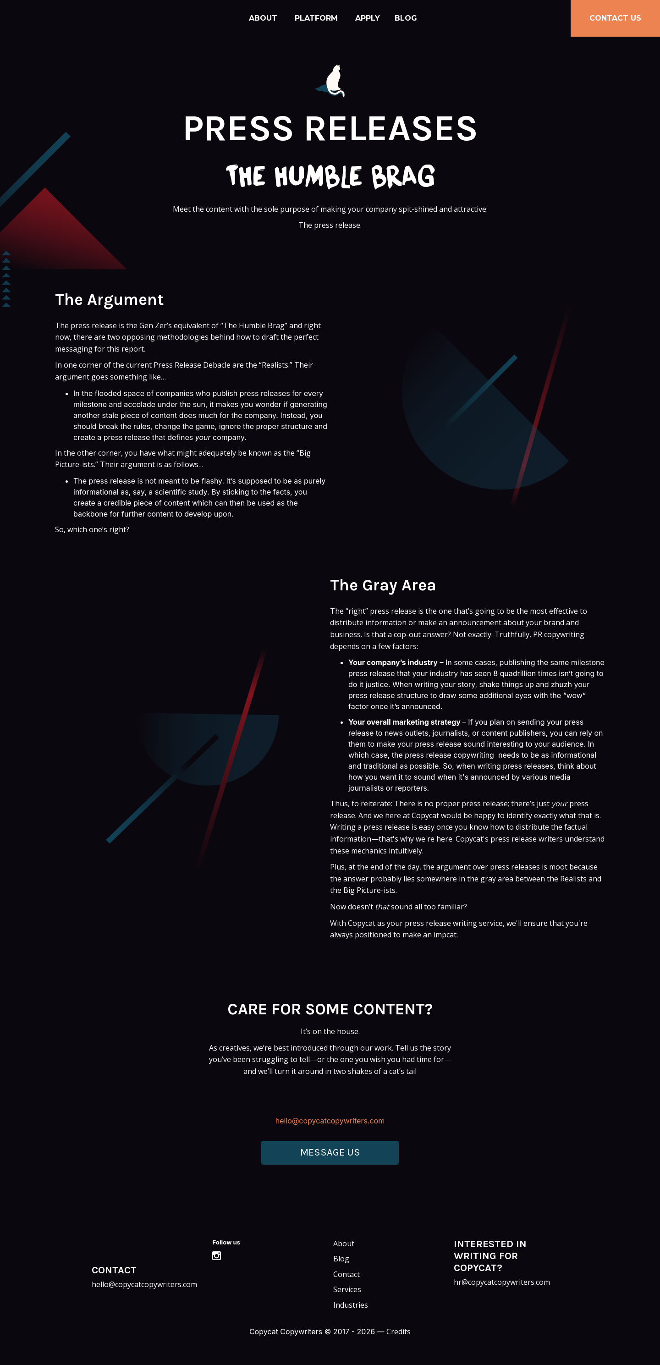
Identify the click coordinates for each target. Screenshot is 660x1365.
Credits (398, 1331)
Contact (346, 1274)
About (263, 18)
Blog (406, 18)
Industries (350, 1305)
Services (347, 1289)
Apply (367, 18)
